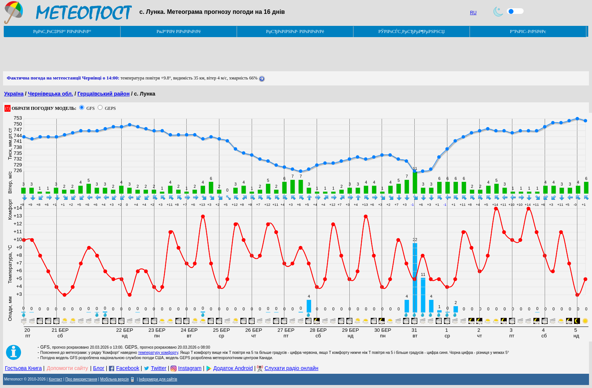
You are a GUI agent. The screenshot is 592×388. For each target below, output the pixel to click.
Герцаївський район (103, 94)
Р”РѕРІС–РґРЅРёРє (528, 31)
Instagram (189, 368)
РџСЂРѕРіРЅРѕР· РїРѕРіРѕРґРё (295, 31)
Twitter (158, 368)
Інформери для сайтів (158, 379)
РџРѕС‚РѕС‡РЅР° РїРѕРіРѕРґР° (62, 31)
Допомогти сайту (67, 368)
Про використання (81, 379)
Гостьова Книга (23, 368)
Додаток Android (233, 368)
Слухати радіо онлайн (291, 368)
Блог (98, 368)
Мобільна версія (114, 379)
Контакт (55, 379)
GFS (90, 108)
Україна (14, 94)
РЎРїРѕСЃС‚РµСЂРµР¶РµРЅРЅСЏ (411, 31)
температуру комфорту (158, 353)
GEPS (110, 108)
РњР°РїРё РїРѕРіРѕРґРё (179, 31)
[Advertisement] (139, 54)
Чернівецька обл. (50, 94)
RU (473, 12)
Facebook (127, 368)
